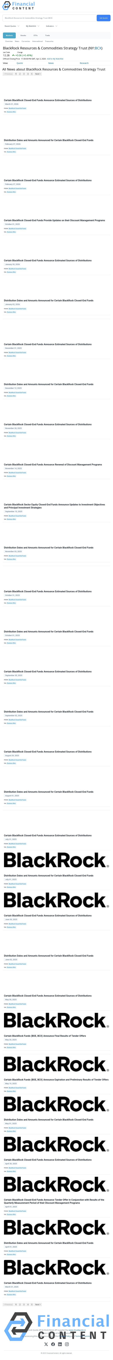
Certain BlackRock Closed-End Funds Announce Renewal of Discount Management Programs (53, 464)
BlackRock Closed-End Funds (17, 108)
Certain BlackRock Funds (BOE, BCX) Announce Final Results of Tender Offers (45, 1036)
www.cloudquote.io (77, 1330)
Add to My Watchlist (59, 59)
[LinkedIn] (60, 1344)
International (37, 41)
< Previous (8, 74)
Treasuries (49, 41)
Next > (38, 74)
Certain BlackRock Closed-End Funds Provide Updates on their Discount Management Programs (54, 220)
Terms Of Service (83, 1336)
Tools (47, 35)
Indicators (50, 26)
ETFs (36, 35)
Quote (20, 63)
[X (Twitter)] (46, 1344)
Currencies (26, 41)
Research (84, 63)
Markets (9, 35)
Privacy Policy (65, 1336)
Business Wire (11, 112)
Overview (9, 41)
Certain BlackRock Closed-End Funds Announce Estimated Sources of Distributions (48, 100)
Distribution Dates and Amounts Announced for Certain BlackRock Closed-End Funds (48, 140)
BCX (98, 48)
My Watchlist (31, 26)
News (17, 41)
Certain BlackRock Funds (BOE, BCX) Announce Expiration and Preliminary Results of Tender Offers (56, 1079)
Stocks (23, 35)
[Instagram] (67, 1344)
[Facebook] (53, 1344)
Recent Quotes (10, 26)
